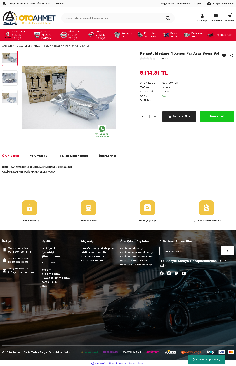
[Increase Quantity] (155, 116)
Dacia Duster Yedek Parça (136, 256)
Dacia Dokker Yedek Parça (137, 252)
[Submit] (227, 251)
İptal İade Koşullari (93, 256)
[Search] (118, 18)
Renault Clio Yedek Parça (136, 264)
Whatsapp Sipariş (206, 360)
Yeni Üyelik (48, 248)
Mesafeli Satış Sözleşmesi (98, 248)
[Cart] (229, 18)
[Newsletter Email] (196, 251)
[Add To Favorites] (224, 55)
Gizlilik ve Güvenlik (93, 252)
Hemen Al (217, 116)
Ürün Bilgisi (10, 155)
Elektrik (166, 91)
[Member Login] (202, 18)
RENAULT (168, 87)
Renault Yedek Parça (133, 260)
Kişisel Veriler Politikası (96, 260)
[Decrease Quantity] (143, 116)
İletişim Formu (50, 273)
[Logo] (29, 18)
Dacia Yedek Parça (132, 248)
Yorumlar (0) (39, 155)
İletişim (46, 269)
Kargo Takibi (49, 282)
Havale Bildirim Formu (55, 277)
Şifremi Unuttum (52, 256)
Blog (44, 286)
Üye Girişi (47, 252)
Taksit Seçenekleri (74, 155)
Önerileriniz (107, 155)
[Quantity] (149, 116)
